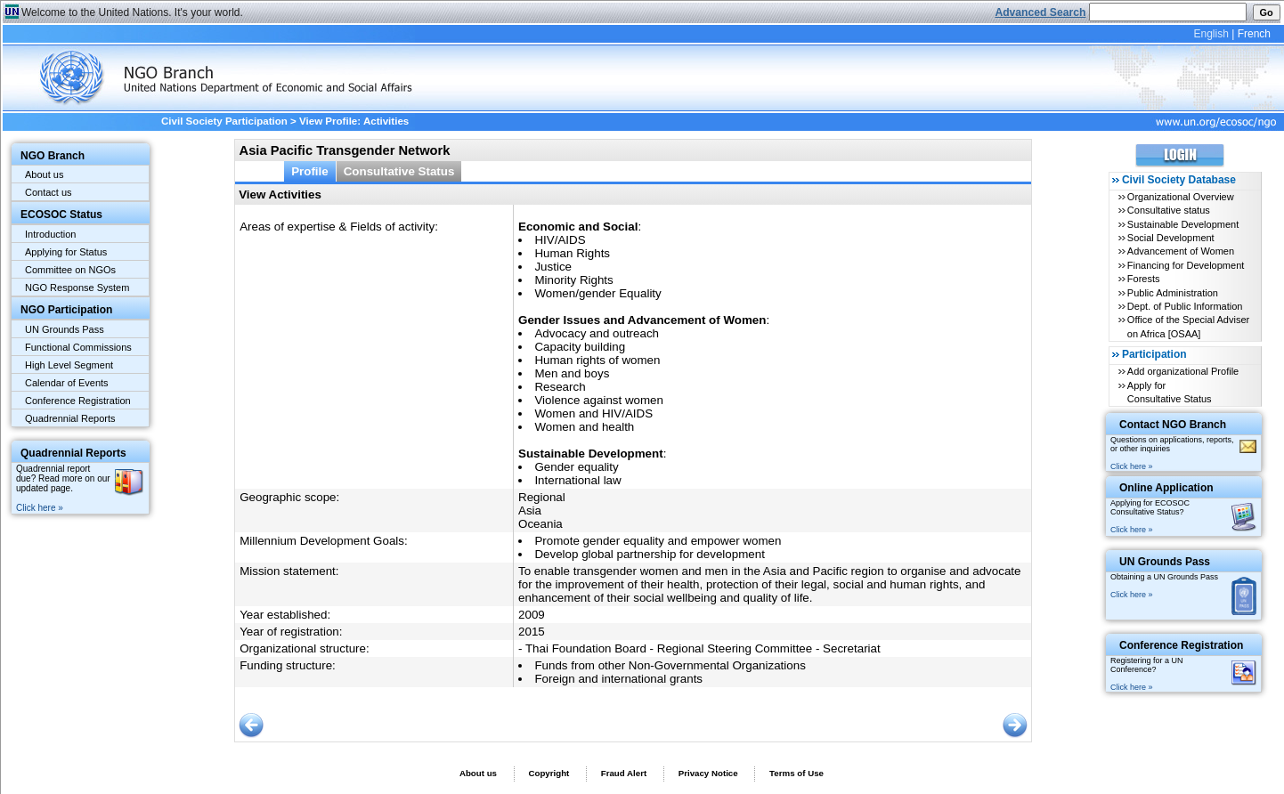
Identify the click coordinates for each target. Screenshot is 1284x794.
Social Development (1171, 237)
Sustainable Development (1183, 224)
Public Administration (1172, 293)
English (1210, 34)
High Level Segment (69, 365)
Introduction (50, 234)
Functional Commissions (78, 347)
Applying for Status (66, 252)
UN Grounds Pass (64, 329)
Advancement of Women (1180, 251)
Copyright (548, 773)
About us (44, 174)
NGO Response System (77, 287)
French (1254, 34)
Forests (1143, 278)
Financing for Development (1185, 265)
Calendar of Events (67, 382)
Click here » (39, 508)
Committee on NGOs (70, 269)
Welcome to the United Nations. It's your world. (132, 12)
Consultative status (1168, 210)
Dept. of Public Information (1185, 306)
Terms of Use (796, 773)
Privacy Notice (708, 773)
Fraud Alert (623, 773)
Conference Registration (78, 400)
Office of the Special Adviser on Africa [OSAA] (1188, 326)
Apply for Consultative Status (1169, 392)
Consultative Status (399, 171)
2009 (531, 614)
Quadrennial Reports (70, 418)
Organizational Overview (1180, 196)
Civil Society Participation (224, 121)
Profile (310, 171)
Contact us (48, 192)
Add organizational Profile (1183, 371)
